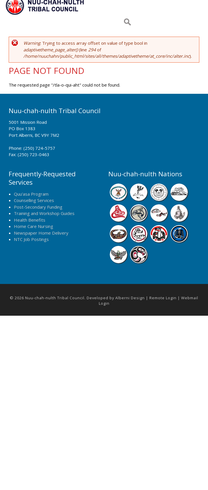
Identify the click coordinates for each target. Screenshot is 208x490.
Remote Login (163, 297)
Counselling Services (34, 200)
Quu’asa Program (31, 194)
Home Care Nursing (33, 226)
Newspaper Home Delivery (41, 233)
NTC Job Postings (31, 239)
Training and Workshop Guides (44, 213)
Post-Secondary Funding (38, 207)
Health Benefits (29, 220)
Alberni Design (130, 297)
